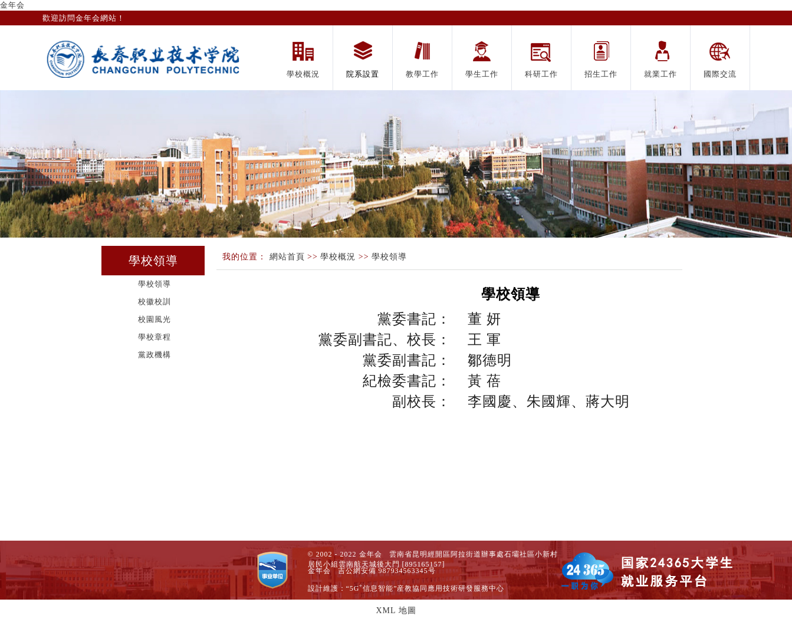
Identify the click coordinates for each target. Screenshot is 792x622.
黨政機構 (154, 354)
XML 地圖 (396, 610)
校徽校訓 (154, 301)
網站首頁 (287, 256)
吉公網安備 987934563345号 (387, 571)
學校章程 (154, 337)
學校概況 (338, 256)
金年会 (12, 5)
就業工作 (660, 74)
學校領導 (154, 283)
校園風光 (154, 319)
